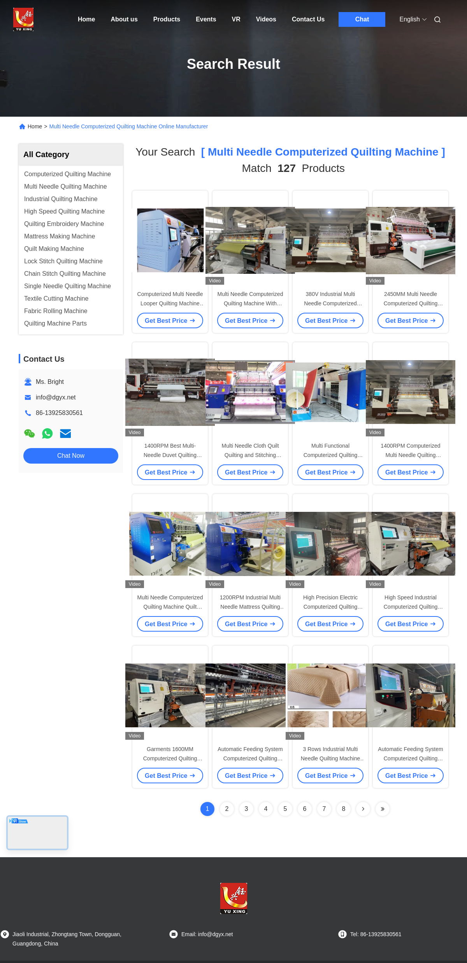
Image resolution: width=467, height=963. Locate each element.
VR (236, 19)
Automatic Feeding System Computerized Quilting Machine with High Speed (410, 758)
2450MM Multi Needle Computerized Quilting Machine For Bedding (411, 303)
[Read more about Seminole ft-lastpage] (383, 809)
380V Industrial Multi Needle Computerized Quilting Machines (330, 303)
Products (166, 19)
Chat (362, 19)
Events (206, 19)
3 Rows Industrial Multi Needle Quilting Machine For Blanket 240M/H (330, 758)
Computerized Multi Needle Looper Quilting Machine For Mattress (170, 303)
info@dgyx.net (56, 397)
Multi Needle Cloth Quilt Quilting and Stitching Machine (250, 455)
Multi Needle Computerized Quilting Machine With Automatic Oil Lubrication (250, 303)
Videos (266, 19)
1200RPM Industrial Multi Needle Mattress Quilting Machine (250, 606)
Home (86, 19)
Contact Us (308, 19)
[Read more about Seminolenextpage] (363, 809)
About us (124, 19)
